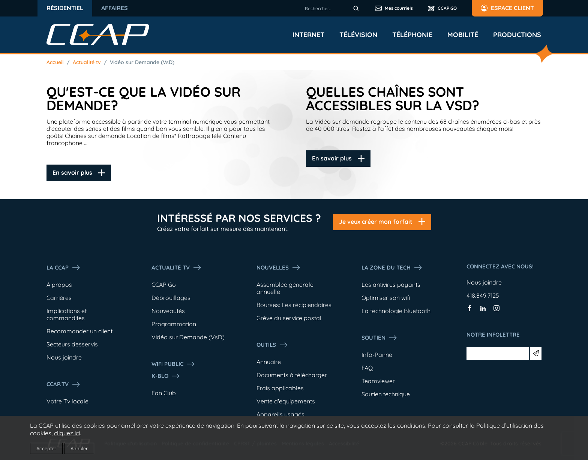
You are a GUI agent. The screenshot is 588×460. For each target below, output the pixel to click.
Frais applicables (280, 388)
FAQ (367, 368)
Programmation (174, 324)
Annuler (79, 448)
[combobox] (333, 8)
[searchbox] (333, 8)
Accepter (46, 448)
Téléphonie (412, 35)
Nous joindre (64, 357)
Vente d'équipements (285, 401)
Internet (308, 35)
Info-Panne (377, 354)
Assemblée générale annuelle (285, 288)
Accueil (55, 62)
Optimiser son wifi (386, 297)
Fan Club (164, 393)
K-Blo (166, 376)
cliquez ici (67, 433)
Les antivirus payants (391, 284)
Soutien (380, 337)
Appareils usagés (280, 414)
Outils (272, 344)
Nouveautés (168, 311)
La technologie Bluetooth (396, 311)
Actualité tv (87, 62)
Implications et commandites (66, 314)
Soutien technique (386, 394)
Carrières (59, 297)
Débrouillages (171, 297)
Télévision (358, 35)
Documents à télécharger (291, 375)
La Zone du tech (392, 267)
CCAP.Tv (63, 384)
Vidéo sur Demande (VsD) (142, 62)
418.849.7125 (482, 295)
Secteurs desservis (72, 344)
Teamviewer (378, 381)
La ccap (63, 267)
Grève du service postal (288, 318)
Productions (517, 35)
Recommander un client (79, 331)
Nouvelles (278, 267)
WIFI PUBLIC (173, 364)
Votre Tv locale (67, 401)
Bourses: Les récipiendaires (294, 305)
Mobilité (462, 35)
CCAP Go (164, 284)
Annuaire (268, 362)
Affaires (114, 8)
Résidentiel (64, 8)
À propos (59, 284)
